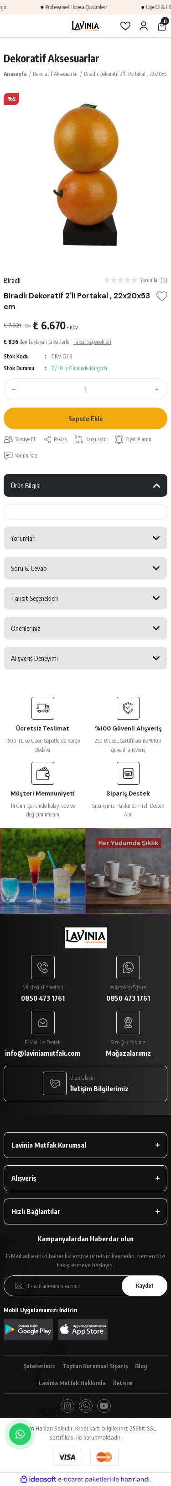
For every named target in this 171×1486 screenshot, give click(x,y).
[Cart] (161, 25)
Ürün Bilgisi (26, 485)
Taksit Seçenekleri (34, 598)
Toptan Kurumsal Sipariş (95, 1366)
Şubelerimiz (39, 1366)
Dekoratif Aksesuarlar (51, 58)
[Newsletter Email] (85, 1285)
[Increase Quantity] (159, 389)
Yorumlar (23, 538)
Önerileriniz (26, 628)
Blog (141, 1366)
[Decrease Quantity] (12, 389)
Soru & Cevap (29, 568)
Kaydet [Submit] (145, 1285)
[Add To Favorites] (161, 296)
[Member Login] (143, 25)
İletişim (123, 1382)
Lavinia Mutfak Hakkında (72, 1382)
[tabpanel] (85, 174)
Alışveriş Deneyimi (34, 658)
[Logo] (85, 26)
